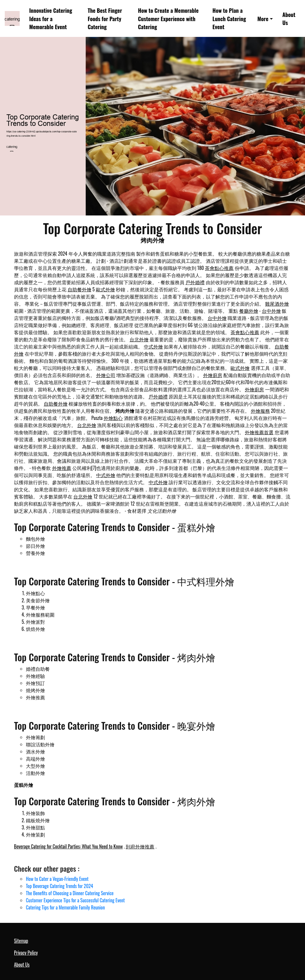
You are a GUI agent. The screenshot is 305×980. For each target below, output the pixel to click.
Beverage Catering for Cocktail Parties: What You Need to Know (68, 846)
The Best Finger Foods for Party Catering (105, 18)
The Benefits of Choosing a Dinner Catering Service (69, 893)
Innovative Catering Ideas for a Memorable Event (50, 18)
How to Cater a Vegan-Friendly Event (57, 878)
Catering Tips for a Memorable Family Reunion (65, 907)
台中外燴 (271, 310)
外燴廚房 (212, 375)
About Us (288, 18)
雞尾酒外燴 (277, 303)
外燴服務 (260, 410)
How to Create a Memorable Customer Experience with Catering (168, 18)
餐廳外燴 (248, 310)
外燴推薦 (61, 467)
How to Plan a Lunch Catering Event (229, 18)
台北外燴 (139, 339)
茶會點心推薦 (219, 267)
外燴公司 (105, 375)
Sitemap (21, 940)
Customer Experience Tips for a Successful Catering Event (75, 900)
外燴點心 (113, 417)
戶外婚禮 (195, 282)
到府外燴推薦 (140, 846)
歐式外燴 (105, 289)
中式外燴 (153, 346)
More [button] (262, 19)
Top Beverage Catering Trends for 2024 (59, 886)
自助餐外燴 (79, 289)
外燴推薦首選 (259, 432)
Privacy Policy (26, 952)
